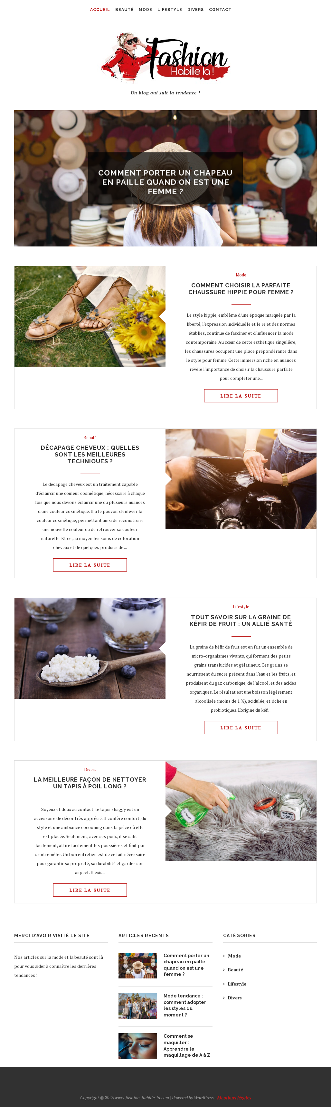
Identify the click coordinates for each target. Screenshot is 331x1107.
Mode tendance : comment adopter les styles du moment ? (185, 1005)
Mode (165, 163)
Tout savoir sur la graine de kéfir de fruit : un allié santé (241, 620)
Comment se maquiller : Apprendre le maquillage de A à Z (187, 1046)
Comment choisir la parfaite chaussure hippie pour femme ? (241, 288)
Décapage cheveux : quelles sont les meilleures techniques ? (90, 454)
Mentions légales (234, 1097)
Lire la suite (241, 396)
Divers (90, 769)
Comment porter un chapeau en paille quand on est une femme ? (165, 186)
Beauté (90, 437)
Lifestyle (241, 607)
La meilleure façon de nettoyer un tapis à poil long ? (90, 783)
